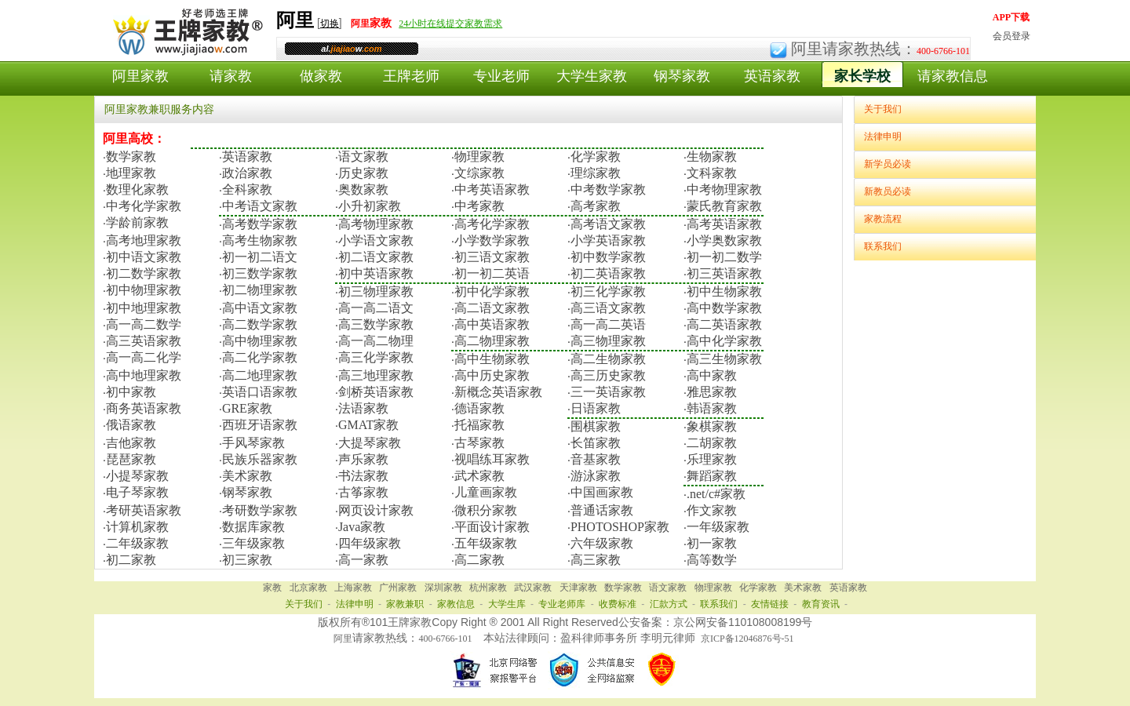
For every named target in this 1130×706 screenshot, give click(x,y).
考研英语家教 (143, 510)
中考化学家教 (143, 206)
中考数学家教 (608, 189)
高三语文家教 (608, 308)
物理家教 (479, 156)
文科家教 (712, 173)
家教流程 (883, 218)
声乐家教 (363, 459)
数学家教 (131, 156)
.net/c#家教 (716, 493)
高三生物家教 (724, 359)
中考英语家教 (492, 189)
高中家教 (712, 375)
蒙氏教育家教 (724, 206)
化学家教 (595, 156)
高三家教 (595, 559)
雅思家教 (712, 391)
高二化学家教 (259, 357)
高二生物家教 (608, 359)
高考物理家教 (376, 224)
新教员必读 (887, 191)
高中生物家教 (492, 359)
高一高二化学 (143, 357)
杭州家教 (488, 587)
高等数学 (712, 559)
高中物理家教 (259, 341)
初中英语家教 (376, 273)
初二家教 (131, 559)
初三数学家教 (259, 273)
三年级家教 (253, 543)
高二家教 (479, 559)
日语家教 (595, 408)
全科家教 (247, 189)
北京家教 (308, 587)
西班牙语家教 (259, 424)
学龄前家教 (137, 222)
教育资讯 (821, 604)
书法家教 (363, 475)
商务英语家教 (143, 408)
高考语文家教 (608, 224)
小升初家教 (369, 206)
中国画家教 (601, 492)
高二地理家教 (259, 375)
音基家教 (595, 459)
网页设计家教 (376, 510)
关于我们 (883, 109)
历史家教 (363, 173)
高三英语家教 (143, 341)
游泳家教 (595, 475)
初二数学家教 (143, 273)
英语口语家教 (259, 391)
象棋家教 (712, 426)
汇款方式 (668, 604)
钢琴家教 (682, 76)
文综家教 (479, 173)
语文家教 (363, 156)
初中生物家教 (724, 291)
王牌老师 (411, 76)
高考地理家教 (143, 240)
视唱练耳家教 (492, 459)
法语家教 (363, 408)
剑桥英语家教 (376, 391)
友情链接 (770, 604)
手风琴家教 (253, 442)
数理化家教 (137, 189)
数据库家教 (253, 526)
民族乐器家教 (259, 459)
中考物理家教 (724, 189)
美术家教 (247, 475)
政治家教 (247, 173)
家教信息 (456, 604)
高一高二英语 (608, 324)
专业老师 (501, 76)
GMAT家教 (368, 424)
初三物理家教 (376, 291)
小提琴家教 (137, 475)
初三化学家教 (608, 291)
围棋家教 (595, 426)
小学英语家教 (608, 240)
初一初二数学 (724, 257)
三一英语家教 (608, 391)
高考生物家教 (259, 240)
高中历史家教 (492, 375)
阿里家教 (140, 76)
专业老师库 (561, 604)
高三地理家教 (376, 375)
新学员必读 (887, 163)
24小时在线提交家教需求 (450, 23)
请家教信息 (952, 76)
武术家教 (479, 475)
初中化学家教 (492, 291)
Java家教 (361, 526)
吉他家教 (131, 442)
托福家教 (479, 424)
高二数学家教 (259, 324)
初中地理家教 (143, 308)
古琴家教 (479, 442)
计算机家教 (137, 526)
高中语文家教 (259, 308)
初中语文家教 (143, 257)
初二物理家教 (259, 290)
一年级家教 (718, 526)
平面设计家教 (492, 526)
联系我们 (883, 246)
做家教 (321, 76)
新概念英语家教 (498, 391)
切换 (329, 23)
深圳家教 (443, 587)
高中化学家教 (724, 341)
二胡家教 (712, 442)
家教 (272, 587)
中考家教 (479, 206)
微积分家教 (485, 510)
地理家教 (131, 173)
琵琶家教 (131, 459)
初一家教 (712, 543)
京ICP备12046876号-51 (747, 638)
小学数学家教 (492, 240)
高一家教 (363, 559)
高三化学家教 (376, 357)
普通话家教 (601, 510)
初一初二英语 (492, 273)
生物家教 (712, 156)
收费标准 (617, 604)
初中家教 (131, 391)
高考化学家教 (492, 224)
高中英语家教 (492, 324)
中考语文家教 (259, 206)
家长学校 (862, 76)
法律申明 (883, 136)
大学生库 (507, 604)
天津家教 (578, 587)
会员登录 (1011, 36)
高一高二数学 (143, 324)
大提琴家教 (369, 442)
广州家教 (398, 587)
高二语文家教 (492, 308)
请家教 (231, 76)
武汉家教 (533, 587)
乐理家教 (712, 459)
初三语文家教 (492, 257)
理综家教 (595, 173)
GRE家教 (247, 408)
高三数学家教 (376, 324)
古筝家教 (363, 492)
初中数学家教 (608, 257)
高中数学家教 (724, 308)
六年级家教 (601, 543)
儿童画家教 (485, 492)
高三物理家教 (608, 341)
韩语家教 (712, 408)
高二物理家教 (492, 341)
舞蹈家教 (712, 475)
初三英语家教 (724, 273)
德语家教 (479, 408)
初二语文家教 (376, 257)
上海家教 (353, 587)
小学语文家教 (376, 240)
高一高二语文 (376, 308)
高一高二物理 (376, 341)
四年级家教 (369, 543)
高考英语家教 (724, 224)
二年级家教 (137, 543)
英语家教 (772, 76)
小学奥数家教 (724, 240)
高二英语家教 (724, 324)
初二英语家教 (608, 273)
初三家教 (247, 559)
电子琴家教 (137, 492)
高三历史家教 (608, 375)
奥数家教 (363, 189)
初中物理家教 (143, 290)
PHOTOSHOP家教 (619, 526)
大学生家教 (591, 76)
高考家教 (595, 206)
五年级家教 (485, 543)
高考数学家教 (259, 224)
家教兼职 (405, 604)
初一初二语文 (259, 257)
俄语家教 (131, 424)
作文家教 (712, 510)
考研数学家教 (259, 510)
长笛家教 (595, 442)
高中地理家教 (143, 375)
